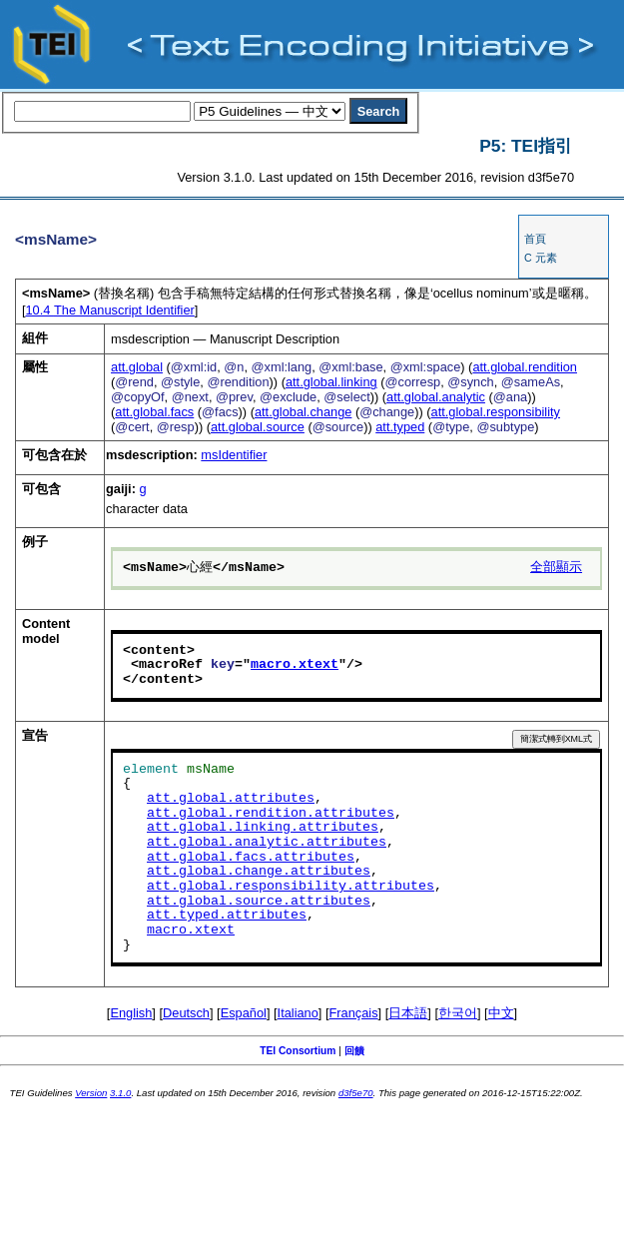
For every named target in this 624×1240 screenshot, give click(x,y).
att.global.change (303, 411)
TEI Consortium (297, 1050)
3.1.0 (120, 1092)
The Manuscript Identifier (110, 310)
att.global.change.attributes (258, 872)
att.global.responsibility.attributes (290, 887)
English (131, 1012)
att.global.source (258, 426)
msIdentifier (234, 454)
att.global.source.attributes (258, 902)
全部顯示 (556, 568)
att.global (137, 366)
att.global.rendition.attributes (270, 814)
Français (353, 1012)
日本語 (407, 1012)
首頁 (535, 239)
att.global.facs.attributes (250, 858)
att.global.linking (331, 381)
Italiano (298, 1012)
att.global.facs (154, 411)
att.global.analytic (435, 396)
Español (244, 1012)
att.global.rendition (524, 366)
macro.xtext (294, 665)
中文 (501, 1012)
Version (91, 1092)
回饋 (354, 1050)
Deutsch (186, 1012)
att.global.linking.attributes (262, 828)
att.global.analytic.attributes (266, 843)
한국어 (457, 1012)
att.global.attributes (230, 799)
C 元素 (540, 258)
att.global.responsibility (495, 411)
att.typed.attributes (227, 916)
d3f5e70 (355, 1092)
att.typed (399, 426)
